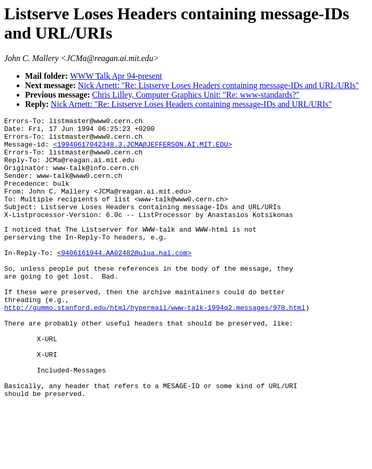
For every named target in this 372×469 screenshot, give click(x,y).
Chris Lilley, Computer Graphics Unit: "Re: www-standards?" (195, 94)
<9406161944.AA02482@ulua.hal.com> (124, 279)
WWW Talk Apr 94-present (116, 75)
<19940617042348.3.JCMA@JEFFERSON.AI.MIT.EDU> (142, 150)
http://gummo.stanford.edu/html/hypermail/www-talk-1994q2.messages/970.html (154, 345)
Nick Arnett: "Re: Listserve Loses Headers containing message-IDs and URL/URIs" (218, 85)
